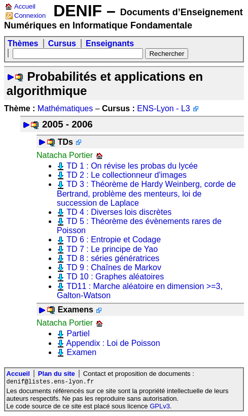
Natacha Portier (65, 155)
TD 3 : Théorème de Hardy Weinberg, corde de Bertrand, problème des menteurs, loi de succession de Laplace (146, 193)
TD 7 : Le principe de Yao (112, 249)
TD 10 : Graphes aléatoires (115, 276)
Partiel (77, 333)
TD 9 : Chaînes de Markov (113, 267)
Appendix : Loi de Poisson (113, 343)
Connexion (30, 15)
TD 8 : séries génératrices (112, 258)
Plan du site (56, 373)
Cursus (62, 43)
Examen (81, 352)
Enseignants (110, 43)
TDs (65, 142)
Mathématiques (65, 108)
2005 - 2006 (67, 124)
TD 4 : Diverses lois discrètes (118, 212)
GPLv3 (160, 406)
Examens (75, 309)
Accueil (25, 6)
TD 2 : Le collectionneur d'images (126, 175)
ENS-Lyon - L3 (163, 108)
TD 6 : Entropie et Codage (113, 239)
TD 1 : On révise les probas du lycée (132, 166)
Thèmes (23, 43)
